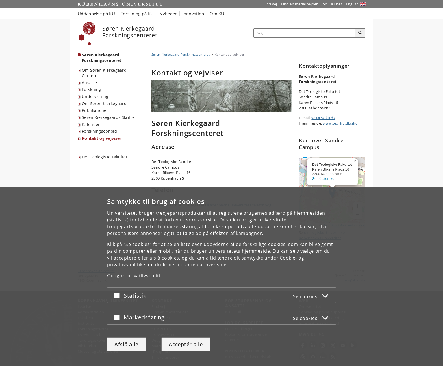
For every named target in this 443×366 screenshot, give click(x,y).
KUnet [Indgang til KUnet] (336, 3)
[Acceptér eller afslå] (118, 295)
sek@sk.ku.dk (323, 117)
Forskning (91, 89)
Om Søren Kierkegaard (104, 103)
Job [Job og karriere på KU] (324, 3)
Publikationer (95, 110)
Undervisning (95, 96)
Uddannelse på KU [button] (96, 13)
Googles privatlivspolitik (135, 276)
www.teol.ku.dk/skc (340, 123)
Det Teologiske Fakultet (104, 157)
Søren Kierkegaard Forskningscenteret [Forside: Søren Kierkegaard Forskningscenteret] (101, 57)
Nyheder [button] (168, 13)
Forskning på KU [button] (137, 13)
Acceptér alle (186, 344)
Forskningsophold (99, 131)
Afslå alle (126, 344)
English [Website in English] (352, 3)
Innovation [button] (193, 13)
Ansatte (89, 82)
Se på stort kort (324, 179)
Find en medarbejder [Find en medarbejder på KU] (299, 3)
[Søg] (360, 33)
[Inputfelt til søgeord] (304, 33)
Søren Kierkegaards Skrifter (109, 117)
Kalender (91, 124)
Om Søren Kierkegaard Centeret (104, 72)
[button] (355, 160)
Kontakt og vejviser (101, 138)
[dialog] (221, 276)
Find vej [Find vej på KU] (270, 3)
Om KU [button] (217, 13)
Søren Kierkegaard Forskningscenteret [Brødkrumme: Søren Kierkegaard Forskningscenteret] (180, 54)
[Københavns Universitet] (87, 33)
